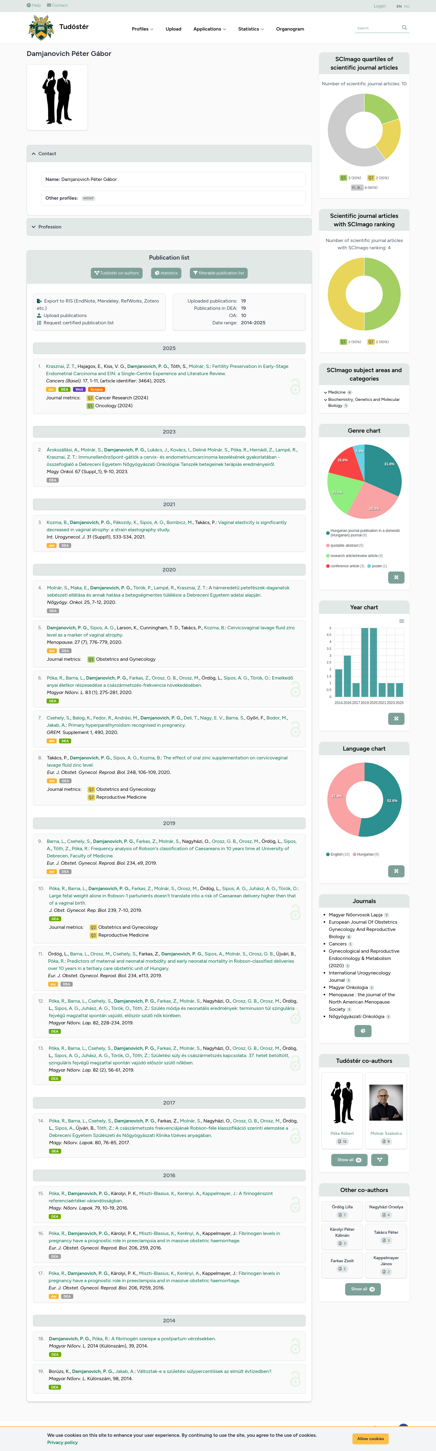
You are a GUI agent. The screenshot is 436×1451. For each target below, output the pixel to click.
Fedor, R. (102, 718)
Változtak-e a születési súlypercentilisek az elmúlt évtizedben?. (204, 1371)
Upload (173, 29)
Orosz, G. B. (164, 678)
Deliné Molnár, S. (210, 450)
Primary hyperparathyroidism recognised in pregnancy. (127, 725)
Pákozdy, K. (125, 522)
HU (407, 6)
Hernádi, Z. (261, 450)
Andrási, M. (126, 718)
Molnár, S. (199, 366)
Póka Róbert (342, 1133)
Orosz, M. (189, 678)
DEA (64, 389)
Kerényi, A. (188, 1193)
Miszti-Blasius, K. (157, 1193)
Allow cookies (370, 1438)
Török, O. (259, 678)
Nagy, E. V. (211, 718)
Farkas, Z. (139, 678)
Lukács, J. (157, 450)
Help (34, 5)
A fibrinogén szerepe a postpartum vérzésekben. (163, 1338)
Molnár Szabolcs (386, 1133)
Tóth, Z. (61, 848)
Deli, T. (191, 718)
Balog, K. (82, 718)
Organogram (290, 29)
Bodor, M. (276, 718)
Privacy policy (62, 1442)
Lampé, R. (286, 450)
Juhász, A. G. (262, 888)
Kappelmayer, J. (219, 1193)
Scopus (97, 389)
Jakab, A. (56, 725)
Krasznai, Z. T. (60, 366)
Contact (57, 5)
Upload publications (62, 315)
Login (380, 6)
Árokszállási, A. (62, 450)
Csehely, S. (58, 718)
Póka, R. (239, 450)
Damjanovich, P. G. (147, 366)
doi (51, 389)
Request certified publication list (75, 323)
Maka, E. (79, 588)
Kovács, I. (180, 450)
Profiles (143, 29)
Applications (209, 29)
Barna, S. (235, 718)
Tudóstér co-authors (116, 273)
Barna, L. (75, 678)
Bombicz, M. (180, 522)
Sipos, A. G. (152, 522)
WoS (79, 389)
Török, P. (143, 588)
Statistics (251, 29)
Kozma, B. (57, 522)
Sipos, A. (213, 954)
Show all (349, 1159)
